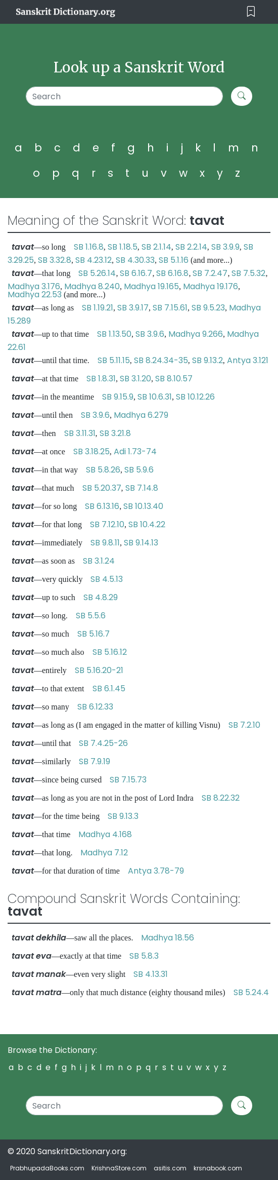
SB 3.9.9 (225, 247)
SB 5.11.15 (114, 360)
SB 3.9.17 (133, 307)
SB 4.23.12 (93, 260)
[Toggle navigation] (251, 12)
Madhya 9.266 (195, 334)
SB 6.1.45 (108, 688)
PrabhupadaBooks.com (47, 1168)
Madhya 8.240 (92, 286)
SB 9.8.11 (105, 542)
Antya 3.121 (247, 360)
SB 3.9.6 (149, 334)
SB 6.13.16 (102, 506)
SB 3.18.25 (91, 451)
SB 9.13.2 (207, 360)
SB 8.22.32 (221, 798)
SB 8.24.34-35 (161, 360)
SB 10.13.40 (143, 506)
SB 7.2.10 (244, 725)
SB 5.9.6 (139, 470)
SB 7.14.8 (141, 488)
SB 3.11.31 (80, 433)
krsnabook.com (218, 1168)
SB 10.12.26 (195, 397)
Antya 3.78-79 (156, 871)
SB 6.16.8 (172, 273)
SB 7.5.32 (248, 273)
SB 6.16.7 (136, 273)
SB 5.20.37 (101, 488)
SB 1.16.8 (89, 247)
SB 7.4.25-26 (103, 743)
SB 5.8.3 (144, 956)
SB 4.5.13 (106, 579)
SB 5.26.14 (97, 273)
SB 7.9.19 (94, 761)
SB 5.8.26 (103, 470)
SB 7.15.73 (128, 779)
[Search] (124, 96)
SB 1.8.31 (101, 378)
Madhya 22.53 (35, 294)
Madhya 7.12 (104, 852)
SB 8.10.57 (174, 378)
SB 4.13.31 (150, 974)
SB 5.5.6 (91, 615)
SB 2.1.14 (156, 247)
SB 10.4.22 (146, 524)
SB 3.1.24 (99, 561)
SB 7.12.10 (107, 524)
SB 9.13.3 (123, 816)
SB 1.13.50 (114, 334)
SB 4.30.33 (135, 260)
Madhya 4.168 (105, 834)
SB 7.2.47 (210, 273)
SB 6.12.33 (95, 707)
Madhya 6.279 (141, 415)
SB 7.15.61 (170, 307)
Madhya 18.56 (167, 937)
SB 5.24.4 (251, 992)
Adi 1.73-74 (135, 451)
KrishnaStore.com (119, 1168)
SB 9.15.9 (117, 397)
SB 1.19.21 (97, 307)
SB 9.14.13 (141, 542)
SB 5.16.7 (93, 634)
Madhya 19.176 (210, 286)
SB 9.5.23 (208, 307)
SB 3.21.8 (115, 433)
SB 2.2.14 (191, 247)
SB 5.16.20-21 (99, 670)
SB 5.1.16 (174, 260)
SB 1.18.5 (122, 247)
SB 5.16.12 (109, 652)
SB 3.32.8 (54, 260)
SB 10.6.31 (154, 397)
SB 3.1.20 (135, 378)
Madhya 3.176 (34, 286)
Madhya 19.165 (151, 286)
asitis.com (170, 1168)
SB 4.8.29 (100, 597)
